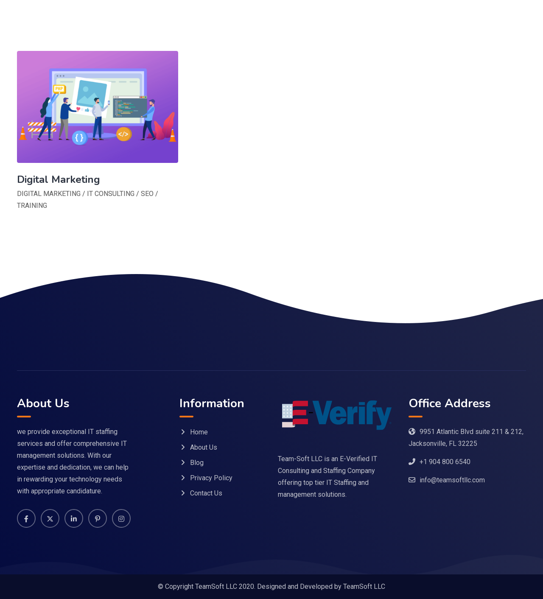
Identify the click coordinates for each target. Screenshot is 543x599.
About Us (203, 447)
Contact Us (206, 493)
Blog (197, 463)
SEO (147, 194)
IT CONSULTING (110, 194)
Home (199, 432)
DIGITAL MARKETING (49, 194)
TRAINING (32, 206)
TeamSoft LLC (364, 586)
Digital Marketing (58, 179)
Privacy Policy (211, 478)
